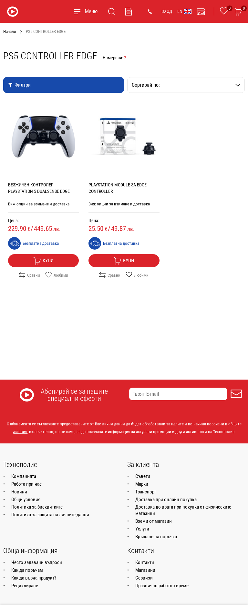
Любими (56, 275)
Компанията (23, 476)
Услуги (142, 529)
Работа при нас (26, 484)
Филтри (19, 85)
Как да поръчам (27, 570)
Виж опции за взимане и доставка (38, 204)
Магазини (145, 570)
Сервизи (144, 578)
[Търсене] (112, 11)
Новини (19, 492)
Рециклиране (24, 586)
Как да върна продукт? (33, 578)
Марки (141, 484)
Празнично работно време (162, 586)
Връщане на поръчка (156, 537)
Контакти (144, 562)
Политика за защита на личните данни (50, 515)
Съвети (142, 476)
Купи (43, 261)
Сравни (29, 275)
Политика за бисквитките (37, 507)
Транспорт (145, 492)
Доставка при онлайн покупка (166, 499)
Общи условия (25, 499)
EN (184, 11)
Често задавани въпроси (36, 562)
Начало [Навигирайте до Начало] (9, 31)
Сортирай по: (186, 85)
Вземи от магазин (153, 521)
